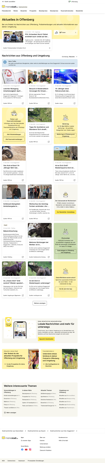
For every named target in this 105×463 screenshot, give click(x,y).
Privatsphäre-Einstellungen (36, 461)
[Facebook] (22, 449)
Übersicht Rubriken (45, 450)
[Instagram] (30, 449)
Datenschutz (11, 461)
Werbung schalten (45, 447)
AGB (3, 461)
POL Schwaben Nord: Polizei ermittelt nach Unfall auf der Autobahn (36, 36)
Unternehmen (44, 444)
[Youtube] (26, 449)
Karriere (42, 440)
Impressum (21, 461)
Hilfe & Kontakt (63, 440)
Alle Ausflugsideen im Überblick (51, 365)
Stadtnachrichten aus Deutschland (12, 431)
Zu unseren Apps (26, 440)
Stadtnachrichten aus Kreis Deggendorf (60, 431)
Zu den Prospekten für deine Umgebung (14, 365)
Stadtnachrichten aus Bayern (35, 431)
